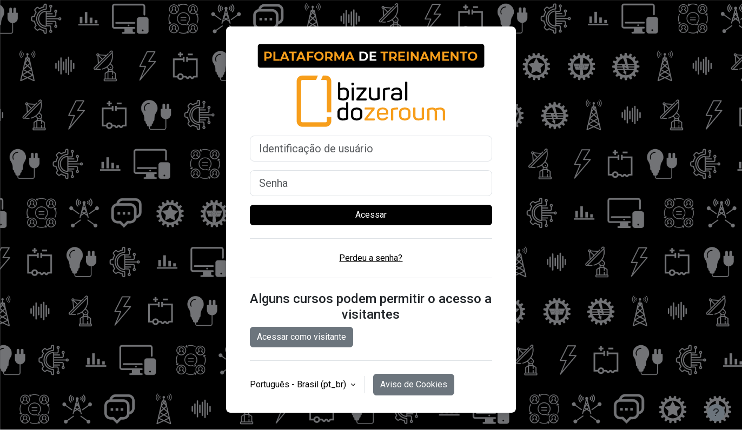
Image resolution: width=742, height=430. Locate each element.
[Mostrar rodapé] (716, 412)
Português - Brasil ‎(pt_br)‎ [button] (299, 384)
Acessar (371, 215)
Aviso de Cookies (413, 384)
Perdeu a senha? (370, 258)
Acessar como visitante (301, 337)
